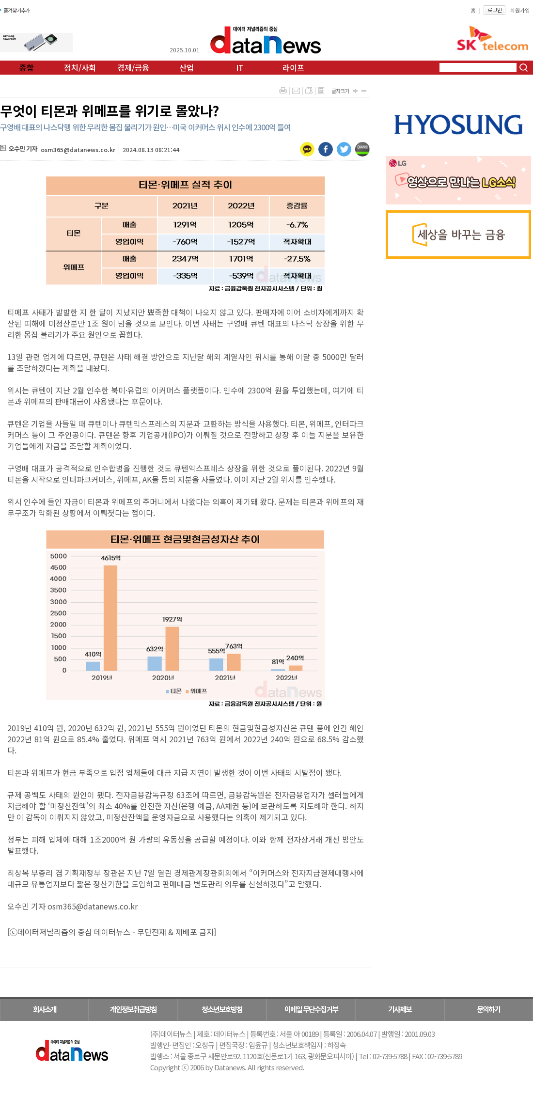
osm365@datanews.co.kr (78, 149)
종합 (26, 67)
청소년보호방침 (222, 1009)
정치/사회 (80, 67)
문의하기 (488, 1009)
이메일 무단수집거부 (311, 1009)
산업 (186, 67)
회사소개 (44, 1009)
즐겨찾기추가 (16, 10)
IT (240, 67)
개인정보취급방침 (133, 1009)
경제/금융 (133, 67)
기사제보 (399, 1009)
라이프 (293, 67)
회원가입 (520, 10)
